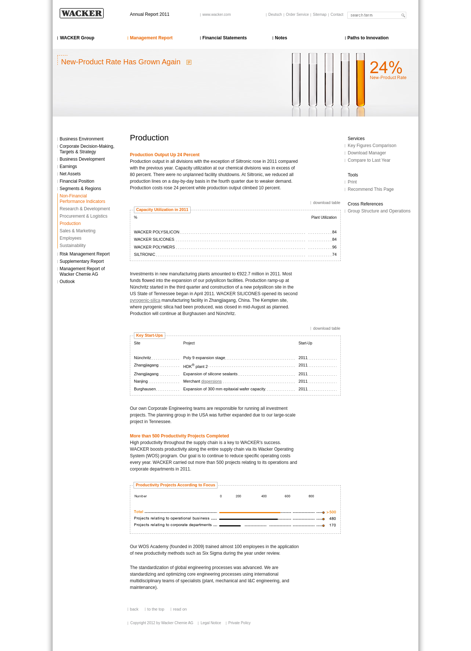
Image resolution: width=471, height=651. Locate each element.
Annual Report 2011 (149, 14)
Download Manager (367, 152)
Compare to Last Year (369, 160)
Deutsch (275, 14)
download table (326, 202)
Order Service (297, 14)
